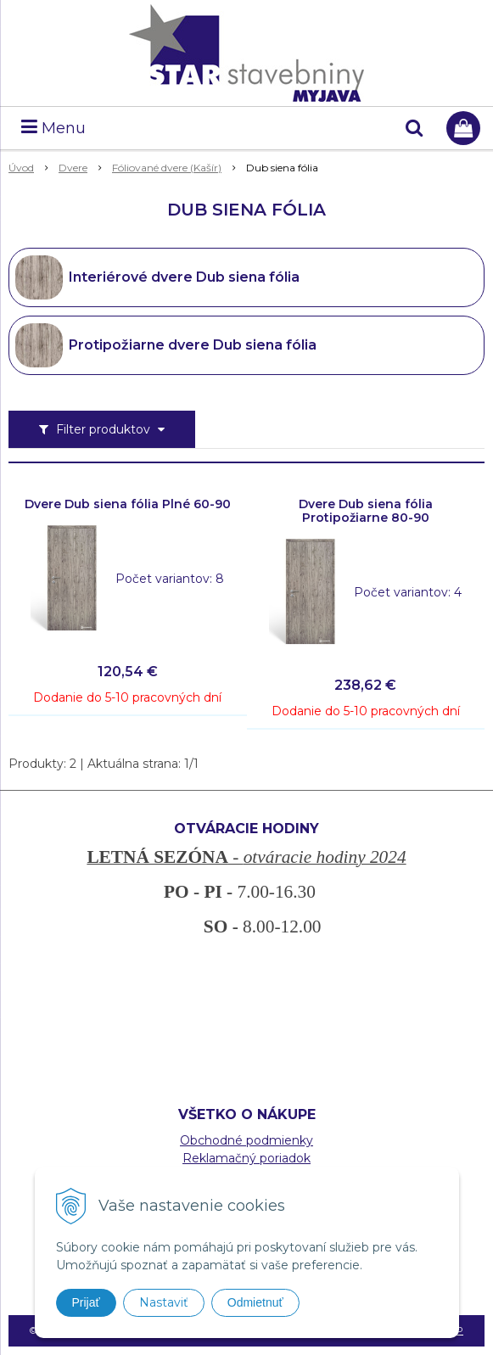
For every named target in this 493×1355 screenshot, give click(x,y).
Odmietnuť (255, 1302)
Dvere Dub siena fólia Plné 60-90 (128, 504)
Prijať (86, 1302)
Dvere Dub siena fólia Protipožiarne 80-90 (366, 510)
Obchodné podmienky (246, 1140)
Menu (53, 128)
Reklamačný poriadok (246, 1158)
